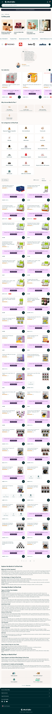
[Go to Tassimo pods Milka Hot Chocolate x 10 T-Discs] (13, 362)
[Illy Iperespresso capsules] (26, 154)
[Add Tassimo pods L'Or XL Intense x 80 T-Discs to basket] (23, 406)
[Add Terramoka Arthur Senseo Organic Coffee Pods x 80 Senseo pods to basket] (48, 256)
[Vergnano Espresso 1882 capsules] (43, 163)
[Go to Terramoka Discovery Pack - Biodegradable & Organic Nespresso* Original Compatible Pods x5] (13, 249)
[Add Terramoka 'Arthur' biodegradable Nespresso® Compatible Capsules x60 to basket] (23, 312)
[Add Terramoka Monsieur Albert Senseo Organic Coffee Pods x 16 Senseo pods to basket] (23, 218)
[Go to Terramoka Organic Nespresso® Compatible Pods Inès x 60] (39, 193)
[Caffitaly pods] (9, 171)
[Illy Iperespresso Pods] (24, 39)
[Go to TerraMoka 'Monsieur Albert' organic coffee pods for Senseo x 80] (39, 287)
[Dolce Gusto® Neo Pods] (43, 146)
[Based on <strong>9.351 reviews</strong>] (38, 680)
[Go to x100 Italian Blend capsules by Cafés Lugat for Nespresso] (13, 193)
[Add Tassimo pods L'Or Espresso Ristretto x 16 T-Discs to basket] (48, 481)
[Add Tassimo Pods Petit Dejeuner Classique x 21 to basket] (23, 350)
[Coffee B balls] (26, 138)
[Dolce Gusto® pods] (26, 129)
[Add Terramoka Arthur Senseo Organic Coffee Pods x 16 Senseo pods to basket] (23, 275)
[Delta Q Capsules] (9, 163)
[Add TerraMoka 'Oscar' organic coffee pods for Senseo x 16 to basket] (23, 293)
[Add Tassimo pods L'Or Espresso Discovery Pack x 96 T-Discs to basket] (48, 500)
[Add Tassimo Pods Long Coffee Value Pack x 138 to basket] (48, 387)
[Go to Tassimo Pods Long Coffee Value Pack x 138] (39, 381)
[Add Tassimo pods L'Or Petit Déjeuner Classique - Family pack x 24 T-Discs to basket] (48, 425)
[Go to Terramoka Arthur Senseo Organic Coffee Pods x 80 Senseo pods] (39, 249)
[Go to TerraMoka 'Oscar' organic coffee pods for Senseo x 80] (39, 268)
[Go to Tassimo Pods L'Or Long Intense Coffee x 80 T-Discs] (13, 437)
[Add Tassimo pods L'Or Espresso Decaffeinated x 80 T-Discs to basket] (23, 537)
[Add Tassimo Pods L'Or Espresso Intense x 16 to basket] (23, 500)
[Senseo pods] (43, 138)
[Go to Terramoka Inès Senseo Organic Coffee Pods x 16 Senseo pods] (39, 231)
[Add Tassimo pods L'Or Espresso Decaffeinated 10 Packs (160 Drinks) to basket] (23, 556)
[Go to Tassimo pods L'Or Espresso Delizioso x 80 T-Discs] (13, 512)
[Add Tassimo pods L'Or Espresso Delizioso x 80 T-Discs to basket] (23, 518)
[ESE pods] (9, 138)
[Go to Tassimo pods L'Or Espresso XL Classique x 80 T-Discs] (39, 437)
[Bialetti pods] (9, 154)
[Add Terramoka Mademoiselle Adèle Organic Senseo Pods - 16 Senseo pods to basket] (48, 218)
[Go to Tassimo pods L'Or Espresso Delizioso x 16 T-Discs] (39, 512)
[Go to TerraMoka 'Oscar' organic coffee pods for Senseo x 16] (13, 287)
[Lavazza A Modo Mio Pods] (19, 27)
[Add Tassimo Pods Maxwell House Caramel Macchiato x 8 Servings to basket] (48, 368)
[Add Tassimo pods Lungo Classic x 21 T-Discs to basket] (23, 387)
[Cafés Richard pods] (26, 163)
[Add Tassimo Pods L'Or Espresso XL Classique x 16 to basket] (23, 462)
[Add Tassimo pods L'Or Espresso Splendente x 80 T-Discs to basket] (48, 462)
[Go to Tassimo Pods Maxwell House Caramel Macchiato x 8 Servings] (39, 362)
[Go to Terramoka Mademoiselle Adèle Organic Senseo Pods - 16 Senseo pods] (39, 212)
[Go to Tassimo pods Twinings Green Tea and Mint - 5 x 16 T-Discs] (13, 325)
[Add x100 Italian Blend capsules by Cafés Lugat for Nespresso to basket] (23, 200)
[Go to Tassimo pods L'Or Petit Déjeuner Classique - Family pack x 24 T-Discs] (39, 418)
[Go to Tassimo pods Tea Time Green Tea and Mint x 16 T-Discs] (39, 325)
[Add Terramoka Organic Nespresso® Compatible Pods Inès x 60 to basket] (48, 200)
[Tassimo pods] (43, 129)
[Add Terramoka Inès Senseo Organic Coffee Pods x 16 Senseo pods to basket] (48, 237)
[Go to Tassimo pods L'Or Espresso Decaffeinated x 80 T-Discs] (13, 531)
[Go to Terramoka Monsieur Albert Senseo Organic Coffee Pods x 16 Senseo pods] (13, 212)
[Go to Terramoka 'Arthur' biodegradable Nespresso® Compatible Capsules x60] (13, 306)
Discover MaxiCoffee (5, 689)
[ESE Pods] (45, 27)
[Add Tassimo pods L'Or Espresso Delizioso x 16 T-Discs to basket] (48, 518)
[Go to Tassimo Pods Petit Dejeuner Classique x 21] (13, 343)
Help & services (4, 693)
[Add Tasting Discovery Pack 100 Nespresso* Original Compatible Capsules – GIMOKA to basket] (48, 312)
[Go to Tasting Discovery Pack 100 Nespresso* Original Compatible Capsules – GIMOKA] (39, 306)
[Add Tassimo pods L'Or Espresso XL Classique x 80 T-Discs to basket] (48, 444)
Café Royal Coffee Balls (6, 638)
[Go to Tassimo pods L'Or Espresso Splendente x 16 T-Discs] (13, 475)
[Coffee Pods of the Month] (26, 171)
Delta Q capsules (4, 629)
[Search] (3, 5)
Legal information (5, 696)
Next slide (50, 44)
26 (30, 560)
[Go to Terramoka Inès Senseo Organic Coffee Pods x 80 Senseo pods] (13, 231)
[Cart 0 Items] (50, 2)
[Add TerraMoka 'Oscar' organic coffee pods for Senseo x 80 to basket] (48, 275)
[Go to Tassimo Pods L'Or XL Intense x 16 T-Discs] (39, 400)
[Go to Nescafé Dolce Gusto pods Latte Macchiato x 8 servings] (32, 85)
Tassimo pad (6, 600)
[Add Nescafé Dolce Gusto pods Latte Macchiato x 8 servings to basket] (40, 97)
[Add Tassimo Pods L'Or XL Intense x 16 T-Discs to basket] (48, 406)
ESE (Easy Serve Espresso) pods (7, 634)
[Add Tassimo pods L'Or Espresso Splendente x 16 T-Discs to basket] (23, 481)
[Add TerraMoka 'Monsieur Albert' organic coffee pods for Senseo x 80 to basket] (48, 293)
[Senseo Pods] (35, 39)
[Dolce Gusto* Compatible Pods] (32, 27)
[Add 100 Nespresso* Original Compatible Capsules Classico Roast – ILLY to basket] (19, 97)
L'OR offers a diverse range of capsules (13, 625)
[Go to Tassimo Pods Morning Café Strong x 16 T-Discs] (39, 343)
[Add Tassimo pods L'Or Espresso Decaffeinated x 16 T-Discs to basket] (48, 537)
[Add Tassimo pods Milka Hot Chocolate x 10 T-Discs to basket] (23, 368)
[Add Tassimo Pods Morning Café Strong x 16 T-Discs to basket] (48, 350)
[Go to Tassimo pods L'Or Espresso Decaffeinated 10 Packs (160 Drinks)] (13, 550)
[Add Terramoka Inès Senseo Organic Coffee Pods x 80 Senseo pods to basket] (23, 237)
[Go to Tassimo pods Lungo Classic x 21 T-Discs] (13, 381)
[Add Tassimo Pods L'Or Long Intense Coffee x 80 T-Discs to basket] (23, 444)
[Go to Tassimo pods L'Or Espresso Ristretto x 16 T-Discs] (39, 475)
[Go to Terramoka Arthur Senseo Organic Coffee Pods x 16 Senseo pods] (13, 268)
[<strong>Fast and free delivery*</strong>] (38, 674)
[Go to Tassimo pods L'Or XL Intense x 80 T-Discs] (13, 400)
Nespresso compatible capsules (27, 595)
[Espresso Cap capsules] (43, 154)
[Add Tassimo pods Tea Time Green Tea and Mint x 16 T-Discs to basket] (48, 331)
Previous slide (2, 44)
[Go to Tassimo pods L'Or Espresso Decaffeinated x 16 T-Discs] (39, 531)
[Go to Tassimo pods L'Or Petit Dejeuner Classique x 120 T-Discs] (13, 418)
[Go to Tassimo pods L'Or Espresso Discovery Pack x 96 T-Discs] (39, 493)
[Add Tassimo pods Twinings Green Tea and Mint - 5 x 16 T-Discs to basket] (23, 331)
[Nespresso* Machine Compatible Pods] (9, 129)
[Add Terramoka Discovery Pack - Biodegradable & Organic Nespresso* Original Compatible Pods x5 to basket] (23, 256)
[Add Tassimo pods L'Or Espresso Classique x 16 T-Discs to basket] (48, 556)
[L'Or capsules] (9, 146)
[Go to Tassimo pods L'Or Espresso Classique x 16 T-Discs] (39, 550)
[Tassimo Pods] (13, 39)
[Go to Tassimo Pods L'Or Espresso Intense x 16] (13, 493)
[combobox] (26, 5)
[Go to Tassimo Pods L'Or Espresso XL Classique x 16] (13, 456)
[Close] (49, 9)
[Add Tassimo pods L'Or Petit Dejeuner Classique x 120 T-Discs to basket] (23, 425)
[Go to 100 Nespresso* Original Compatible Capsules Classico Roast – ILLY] (11, 85)
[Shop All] (2, 2)
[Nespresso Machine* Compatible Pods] (7, 27)
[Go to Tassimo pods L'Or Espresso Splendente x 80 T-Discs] (39, 456)
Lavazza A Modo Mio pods (8, 618)
